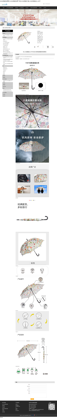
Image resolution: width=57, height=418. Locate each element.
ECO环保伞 (17, 410)
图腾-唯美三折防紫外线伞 (6, 51)
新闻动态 (16, 7)
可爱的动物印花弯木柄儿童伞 (7, 89)
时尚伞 (9, 27)
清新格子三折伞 (5, 46)
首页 (3, 7)
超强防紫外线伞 (5, 68)
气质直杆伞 (4, 70)
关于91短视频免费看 (10, 7)
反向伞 (4, 33)
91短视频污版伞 (5, 55)
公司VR (45, 7)
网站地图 (1, 417)
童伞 (3, 88)
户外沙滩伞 (5, 92)
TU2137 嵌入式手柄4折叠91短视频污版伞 (8, 64)
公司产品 (21, 7)
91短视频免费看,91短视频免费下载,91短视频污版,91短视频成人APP (20, 1)
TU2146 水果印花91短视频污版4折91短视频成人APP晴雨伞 (8, 59)
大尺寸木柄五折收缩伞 (6, 42)
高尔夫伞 (4, 86)
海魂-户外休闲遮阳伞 (6, 50)
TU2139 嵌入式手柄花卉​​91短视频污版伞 (7, 39)
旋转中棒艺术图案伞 (6, 43)
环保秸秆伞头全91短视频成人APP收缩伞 (7, 81)
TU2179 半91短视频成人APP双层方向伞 (7, 35)
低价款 (4, 75)
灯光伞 (4, 94)
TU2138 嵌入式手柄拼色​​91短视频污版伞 (7, 62)
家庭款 (4, 74)
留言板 (40, 7)
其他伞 (4, 72)
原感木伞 (4, 71)
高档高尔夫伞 (5, 67)
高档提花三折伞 (5, 47)
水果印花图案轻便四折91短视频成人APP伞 (7, 57)
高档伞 (4, 84)
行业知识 (26, 7)
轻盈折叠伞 (5, 37)
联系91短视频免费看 (34, 7)
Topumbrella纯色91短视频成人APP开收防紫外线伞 (8, 53)
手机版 (36, 415)
